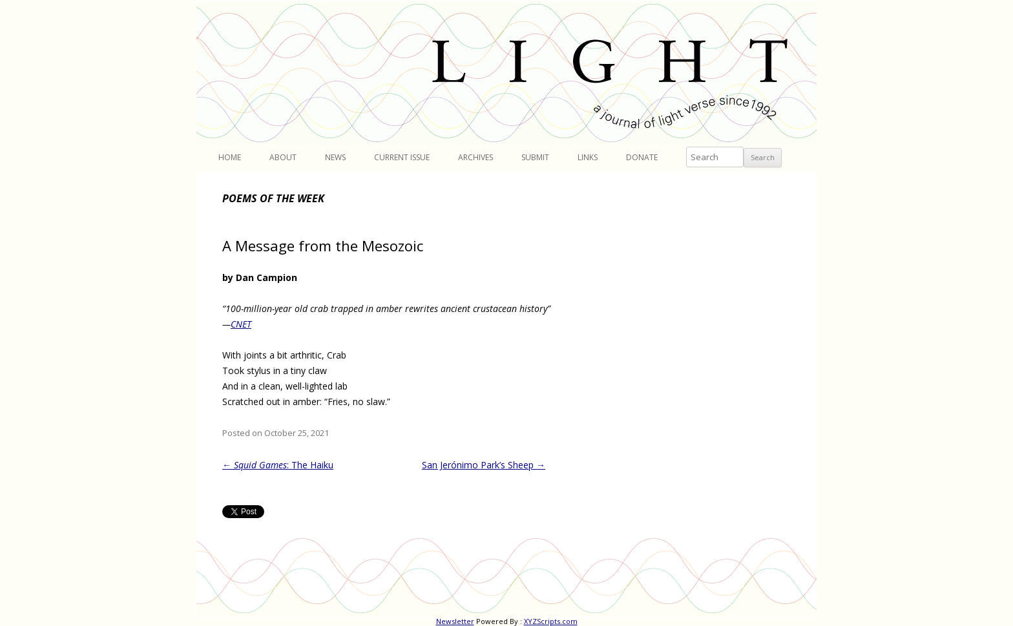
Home (229, 157)
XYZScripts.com (551, 621)
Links (588, 157)
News (335, 157)
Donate (642, 157)
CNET (241, 324)
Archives (475, 157)
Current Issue (402, 157)
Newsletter (455, 621)
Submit (535, 157)
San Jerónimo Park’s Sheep (483, 465)
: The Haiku (277, 465)
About (283, 157)
